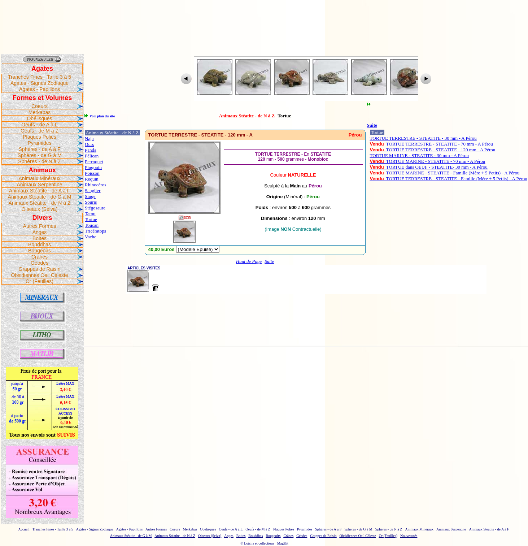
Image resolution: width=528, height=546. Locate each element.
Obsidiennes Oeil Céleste (39, 275)
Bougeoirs (39, 251)
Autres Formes (39, 226)
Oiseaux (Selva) (40, 209)
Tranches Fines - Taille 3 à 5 (39, 77)
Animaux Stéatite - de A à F (39, 191)
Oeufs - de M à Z (39, 131)
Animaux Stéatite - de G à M (39, 197)
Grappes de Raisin (40, 269)
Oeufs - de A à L (39, 124)
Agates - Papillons (39, 89)
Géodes (39, 263)
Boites (39, 238)
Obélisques (39, 118)
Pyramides (39, 143)
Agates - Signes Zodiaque (39, 83)
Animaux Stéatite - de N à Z (40, 203)
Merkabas (40, 112)
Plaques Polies (39, 137)
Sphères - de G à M (39, 155)
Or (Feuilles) (39, 281)
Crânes (39, 257)
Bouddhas (39, 244)
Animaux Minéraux (40, 178)
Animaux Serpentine (39, 184)
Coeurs (39, 106)
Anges (39, 232)
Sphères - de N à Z (39, 161)
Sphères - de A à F (40, 149)
